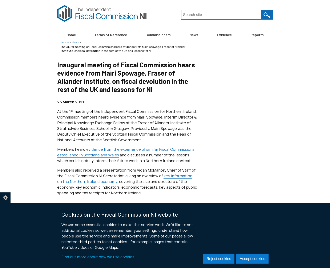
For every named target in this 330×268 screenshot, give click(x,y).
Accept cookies (252, 259)
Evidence (224, 34)
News (193, 34)
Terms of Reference (110, 34)
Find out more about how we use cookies (97, 256)
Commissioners (158, 34)
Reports (257, 34)
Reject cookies (218, 259)
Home (71, 34)
